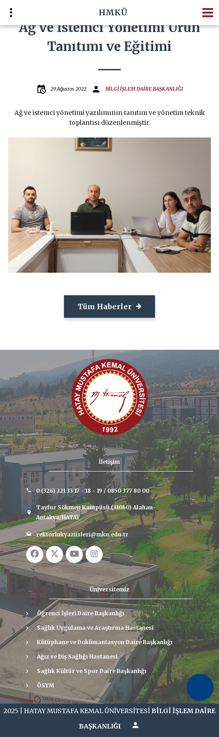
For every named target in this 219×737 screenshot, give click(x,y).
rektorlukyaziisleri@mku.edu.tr (82, 534)
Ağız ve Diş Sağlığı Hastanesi (77, 656)
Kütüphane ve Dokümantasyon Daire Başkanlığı (105, 642)
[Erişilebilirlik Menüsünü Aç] (200, 687)
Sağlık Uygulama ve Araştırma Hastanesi (95, 627)
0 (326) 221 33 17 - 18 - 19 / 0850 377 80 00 (92, 490)
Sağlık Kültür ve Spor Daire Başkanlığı (91, 671)
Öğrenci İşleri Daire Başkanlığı (80, 613)
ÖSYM (45, 685)
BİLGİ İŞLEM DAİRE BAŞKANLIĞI (144, 89)
